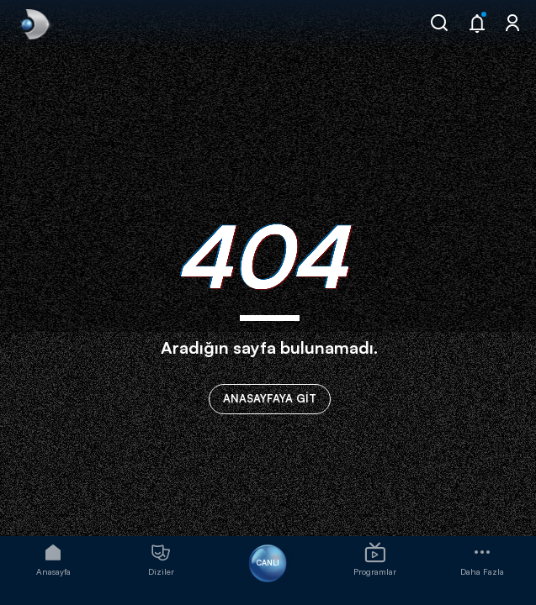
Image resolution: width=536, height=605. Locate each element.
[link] (33, 24)
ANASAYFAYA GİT (269, 398)
